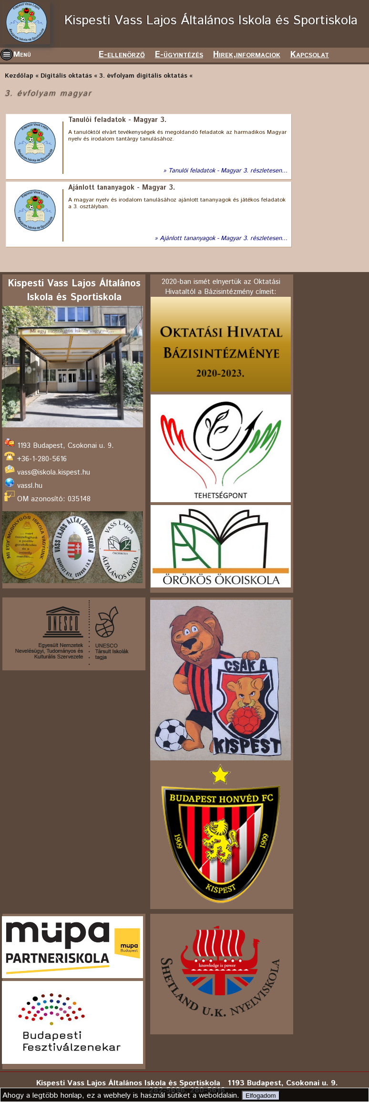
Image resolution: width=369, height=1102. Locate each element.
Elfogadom (261, 1095)
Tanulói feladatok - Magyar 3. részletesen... (227, 171)
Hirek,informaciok (246, 55)
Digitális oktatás (66, 76)
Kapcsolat (309, 55)
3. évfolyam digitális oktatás (143, 76)
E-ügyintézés (179, 55)
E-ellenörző (122, 55)
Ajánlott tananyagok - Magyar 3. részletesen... (223, 239)
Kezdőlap (19, 76)
